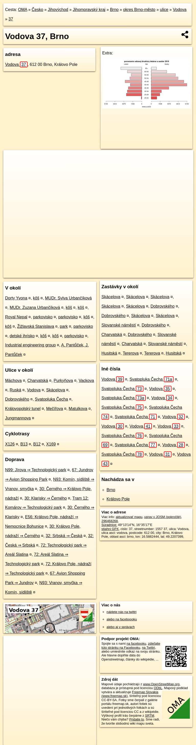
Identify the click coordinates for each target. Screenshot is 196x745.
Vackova (86, 380)
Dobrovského (17, 399)
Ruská (15, 390)
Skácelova (55, 390)
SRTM (149, 715)
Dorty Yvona (16, 298)
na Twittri (148, 648)
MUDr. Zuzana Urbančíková (35, 307)
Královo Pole (118, 499)
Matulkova (78, 408)
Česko (37, 9)
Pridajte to (136, 719)
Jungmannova (18, 418)
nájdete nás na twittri (122, 612)
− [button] (12, 167)
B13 (24, 444)
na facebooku (136, 643)
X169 (51, 444)
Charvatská (37, 380)
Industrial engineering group (30, 345)
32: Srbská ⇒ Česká (64, 536)
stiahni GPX (110, 529)
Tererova (131, 353)
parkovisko (42, 317)
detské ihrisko (22, 336)
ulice (164, 9)
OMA (22, 9)
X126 (10, 444)
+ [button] (12, 159)
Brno (114, 9)
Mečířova (54, 408)
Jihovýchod (58, 9)
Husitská (109, 353)
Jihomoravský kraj (89, 9)
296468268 (110, 521)
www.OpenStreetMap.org (161, 684)
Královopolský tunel (23, 408)
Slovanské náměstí (119, 325)
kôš (36, 298)
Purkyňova (63, 380)
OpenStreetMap (105, 273)
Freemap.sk (131, 273)
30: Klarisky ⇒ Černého (45, 498)
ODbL (158, 688)
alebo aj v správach (121, 627)
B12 (36, 444)
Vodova (179, 9)
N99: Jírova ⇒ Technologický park (35, 470)
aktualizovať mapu (129, 517)
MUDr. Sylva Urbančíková (68, 298)
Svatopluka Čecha (51, 399)
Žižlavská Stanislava (35, 326)
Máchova (13, 380)
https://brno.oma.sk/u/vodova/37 (171, 273)
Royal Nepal (16, 317)
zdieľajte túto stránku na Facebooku (131, 645)
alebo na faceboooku (122, 619)
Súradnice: (109, 525)
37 (10, 19)
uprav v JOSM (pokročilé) (162, 517)
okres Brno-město (139, 9)
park (64, 326)
